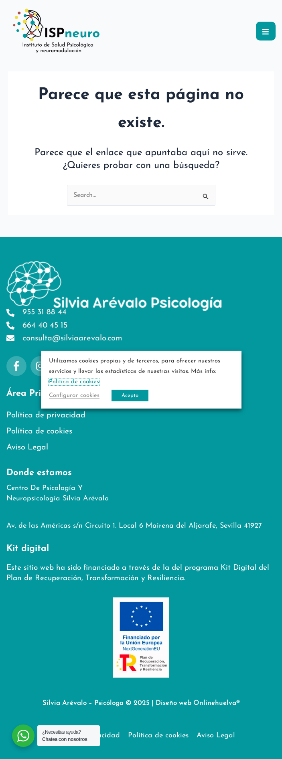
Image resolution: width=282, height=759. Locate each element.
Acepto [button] (130, 395)
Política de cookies (39, 431)
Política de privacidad (45, 415)
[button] (266, 31)
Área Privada (34, 393)
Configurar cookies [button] (74, 396)
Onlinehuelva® (216, 703)
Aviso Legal (27, 447)
